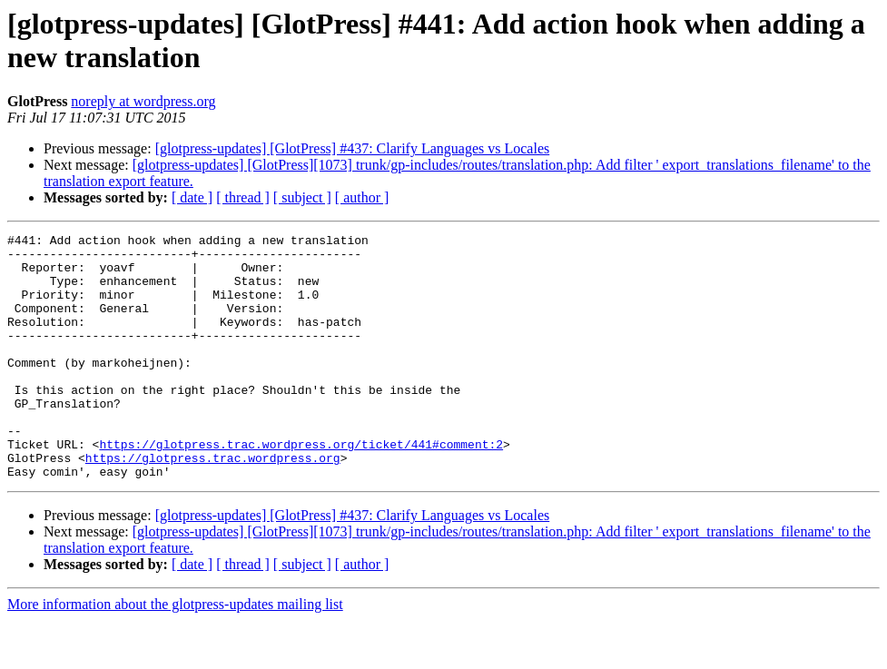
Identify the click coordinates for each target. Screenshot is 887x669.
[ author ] (362, 197)
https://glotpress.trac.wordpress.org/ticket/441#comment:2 (301, 487)
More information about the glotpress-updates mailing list (175, 653)
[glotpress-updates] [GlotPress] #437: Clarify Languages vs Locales (352, 148)
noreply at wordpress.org (143, 101)
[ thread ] (243, 197)
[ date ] (192, 197)
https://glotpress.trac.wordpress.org (212, 504)
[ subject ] (302, 197)
